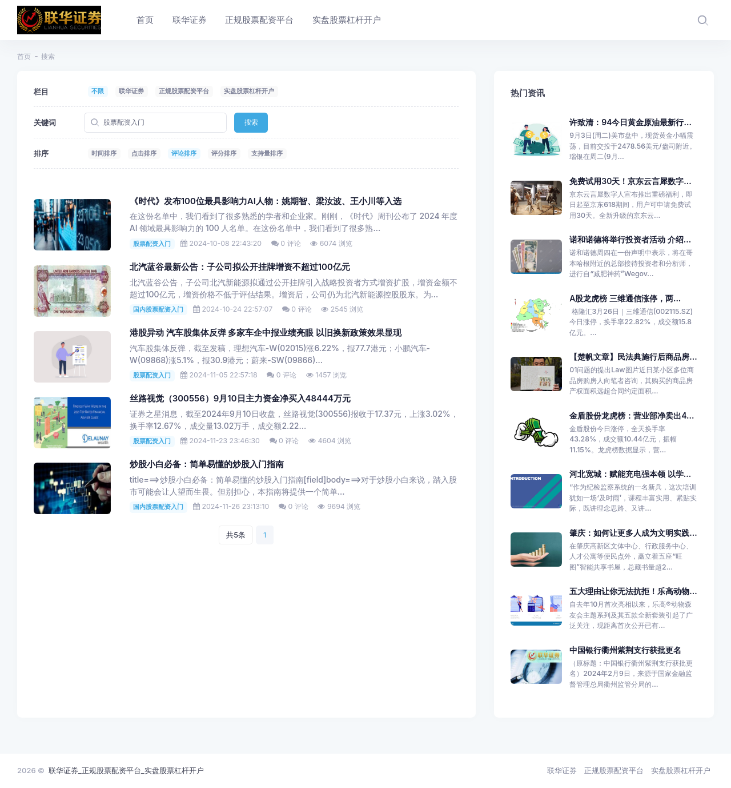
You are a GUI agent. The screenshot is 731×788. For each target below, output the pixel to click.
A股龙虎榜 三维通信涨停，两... (625, 298)
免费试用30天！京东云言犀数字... (630, 181)
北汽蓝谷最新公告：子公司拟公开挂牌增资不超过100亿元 (240, 267)
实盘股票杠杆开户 (249, 91)
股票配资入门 (152, 244)
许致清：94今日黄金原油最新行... (630, 122)
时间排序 (104, 153)
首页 (24, 56)
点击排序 (143, 153)
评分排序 (223, 153)
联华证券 (131, 91)
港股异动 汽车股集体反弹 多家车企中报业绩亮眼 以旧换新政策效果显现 (265, 333)
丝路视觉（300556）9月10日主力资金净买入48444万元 (240, 398)
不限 (97, 91)
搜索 (251, 122)
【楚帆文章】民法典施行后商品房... (633, 356)
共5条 (236, 534)
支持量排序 (267, 153)
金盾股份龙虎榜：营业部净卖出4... (631, 415)
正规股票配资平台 (184, 91)
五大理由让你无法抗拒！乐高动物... (633, 591)
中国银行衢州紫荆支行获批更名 (625, 650)
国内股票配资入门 (158, 309)
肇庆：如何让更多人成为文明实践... (633, 533)
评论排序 (183, 153)
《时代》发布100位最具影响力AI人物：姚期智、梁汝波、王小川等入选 (265, 201)
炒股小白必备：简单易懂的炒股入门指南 (207, 464)
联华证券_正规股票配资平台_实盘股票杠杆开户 (126, 770)
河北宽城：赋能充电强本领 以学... (630, 474)
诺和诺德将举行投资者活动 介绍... (630, 239)
